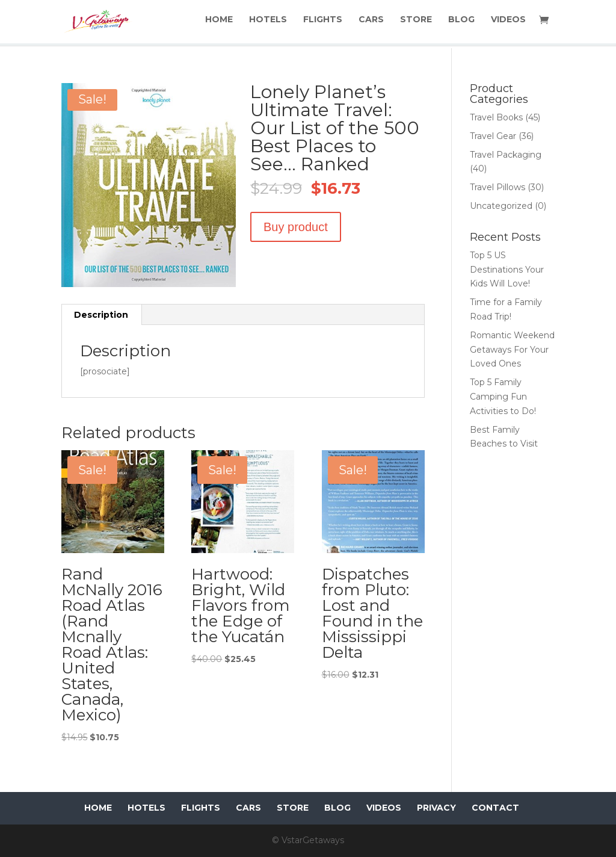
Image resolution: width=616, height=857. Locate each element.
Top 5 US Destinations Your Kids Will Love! (507, 269)
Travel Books (496, 117)
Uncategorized (501, 205)
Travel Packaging (505, 154)
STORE (417, 24)
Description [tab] (101, 314)
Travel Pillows (497, 187)
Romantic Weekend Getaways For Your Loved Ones (512, 350)
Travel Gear (493, 136)
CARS (373, 24)
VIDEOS (508, 24)
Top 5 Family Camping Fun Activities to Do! (503, 396)
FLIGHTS (325, 24)
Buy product (295, 227)
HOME (222, 24)
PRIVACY (436, 807)
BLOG (462, 24)
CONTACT (495, 807)
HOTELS (271, 24)
